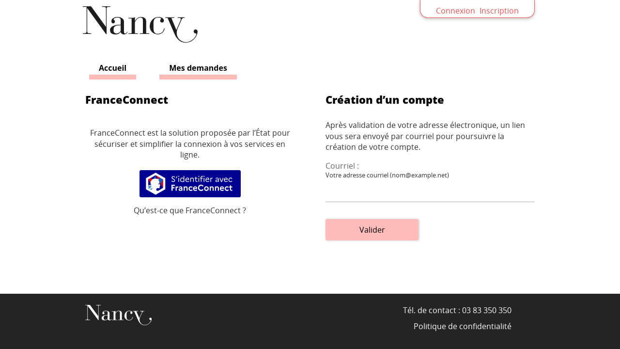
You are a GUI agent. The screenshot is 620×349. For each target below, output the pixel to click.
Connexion (455, 10)
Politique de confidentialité (463, 326)
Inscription (499, 10)
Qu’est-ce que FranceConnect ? (190, 210)
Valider (372, 229)
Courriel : (342, 165)
